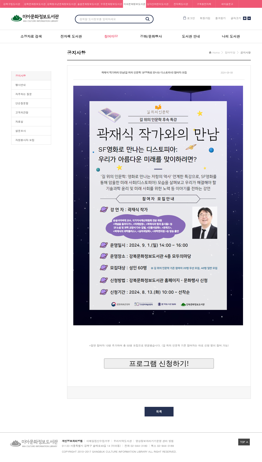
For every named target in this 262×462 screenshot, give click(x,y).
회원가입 (205, 18)
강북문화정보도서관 (35, 4)
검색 (148, 19)
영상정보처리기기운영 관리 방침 (155, 441)
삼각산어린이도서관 (158, 4)
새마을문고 (227, 4)
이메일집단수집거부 (98, 441)
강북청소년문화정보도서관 (61, 4)
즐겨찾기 (220, 18)
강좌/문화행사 (151, 36)
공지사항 (20, 76)
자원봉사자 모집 (24, 140)
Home (216, 52)
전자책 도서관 (71, 36)
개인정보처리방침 (72, 441)
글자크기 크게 (244, 18)
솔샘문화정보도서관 (88, 4)
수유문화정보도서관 (111, 4)
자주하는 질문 (23, 94)
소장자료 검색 (31, 36)
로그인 (191, 18)
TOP (242, 442)
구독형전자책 (204, 4)
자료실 (19, 121)
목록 (159, 411)
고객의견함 (21, 112)
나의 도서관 (231, 36)
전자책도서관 (181, 4)
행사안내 (20, 85)
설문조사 (20, 131)
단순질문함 (21, 103)
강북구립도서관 (11, 4)
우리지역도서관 (123, 441)
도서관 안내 (191, 36)
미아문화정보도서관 (134, 4)
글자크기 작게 (249, 18)
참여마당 (111, 36)
